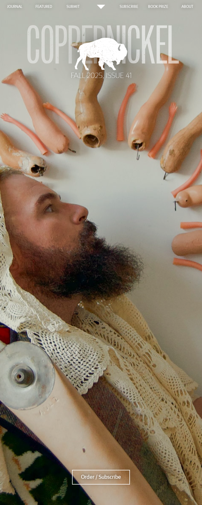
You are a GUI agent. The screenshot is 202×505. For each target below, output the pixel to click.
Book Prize (158, 6)
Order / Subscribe (101, 477)
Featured (44, 6)
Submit (73, 6)
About (187, 6)
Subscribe (129, 6)
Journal (14, 6)
